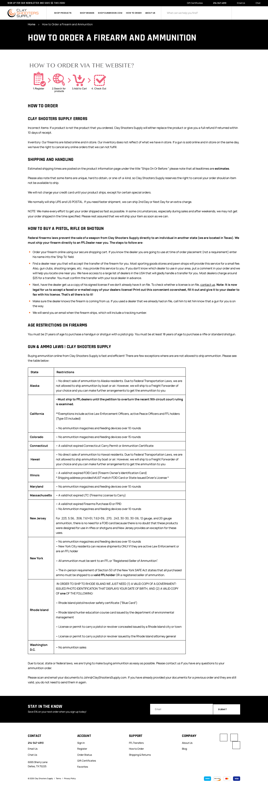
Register (82, 748)
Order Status (84, 754)
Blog (184, 748)
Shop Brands (87, 13)
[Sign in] (241, 13)
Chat (256, 3)
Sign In (81, 742)
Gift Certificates (195, 3)
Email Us (239, 3)
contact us (207, 285)
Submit (226, 709)
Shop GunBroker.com (110, 13)
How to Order (134, 13)
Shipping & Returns (140, 754)
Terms (58, 778)
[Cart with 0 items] (257, 13)
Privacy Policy (70, 778)
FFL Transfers (136, 742)
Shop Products (65, 13)
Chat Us (32, 754)
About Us (150, 13)
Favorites (82, 766)
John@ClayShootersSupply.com (105, 677)
